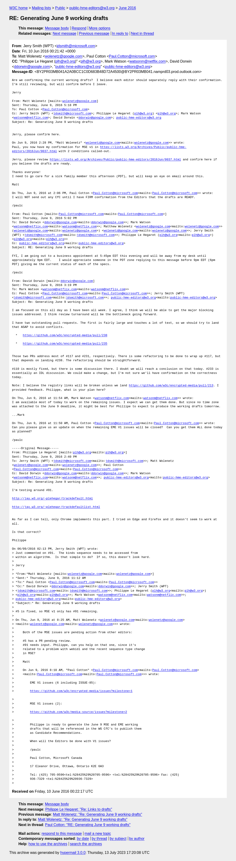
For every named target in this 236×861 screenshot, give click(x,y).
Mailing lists (41, 8)
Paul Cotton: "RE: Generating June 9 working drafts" (88, 825)
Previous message (94, 33)
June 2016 (127, 8)
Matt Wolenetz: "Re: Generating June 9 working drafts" (97, 814)
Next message (64, 33)
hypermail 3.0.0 (72, 853)
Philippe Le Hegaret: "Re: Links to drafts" (78, 809)
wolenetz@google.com (63, 56)
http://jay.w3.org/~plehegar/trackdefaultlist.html (56, 507)
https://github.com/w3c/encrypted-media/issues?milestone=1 (81, 691)
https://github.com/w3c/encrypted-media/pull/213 (171, 386)
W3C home (18, 8)
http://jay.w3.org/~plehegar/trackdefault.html (52, 499)
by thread (99, 839)
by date (83, 839)
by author (137, 839)
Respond (79, 28)
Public (60, 8)
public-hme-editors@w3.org (92, 8)
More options (100, 28)
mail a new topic (98, 833)
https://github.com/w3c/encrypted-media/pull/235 (65, 344)
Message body (57, 28)
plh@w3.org (65, 61)
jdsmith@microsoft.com (76, 46)
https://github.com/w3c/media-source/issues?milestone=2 (78, 712)
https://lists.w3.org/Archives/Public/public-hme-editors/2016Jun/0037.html (115, 160)
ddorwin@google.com (32, 67)
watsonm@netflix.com (148, 61)
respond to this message (61, 833)
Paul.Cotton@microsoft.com (132, 56)
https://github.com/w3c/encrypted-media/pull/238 (65, 335)
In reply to (120, 33)
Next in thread (142, 33)
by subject (118, 839)
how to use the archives (48, 844)
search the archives (86, 844)
